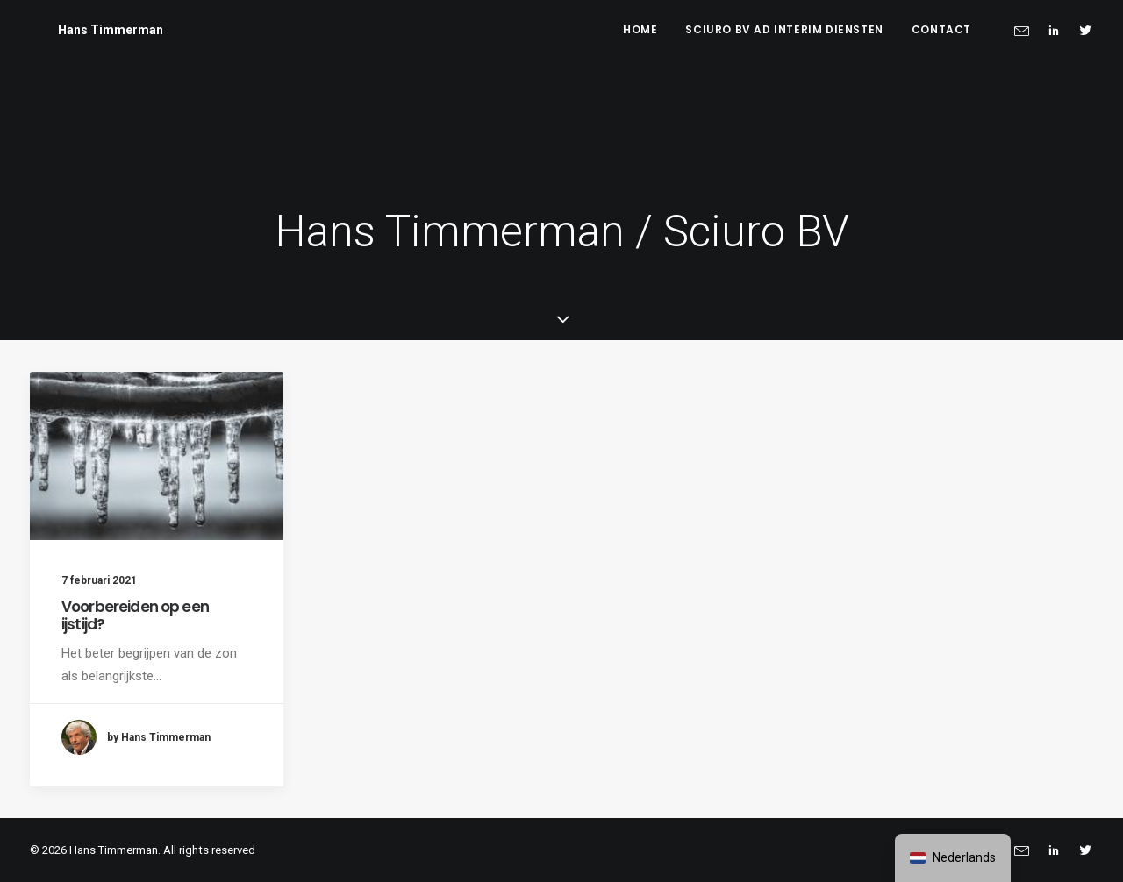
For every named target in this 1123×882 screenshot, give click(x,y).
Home (640, 29)
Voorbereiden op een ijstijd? (135, 615)
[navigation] (953, 858)
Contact (941, 29)
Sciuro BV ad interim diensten (784, 29)
